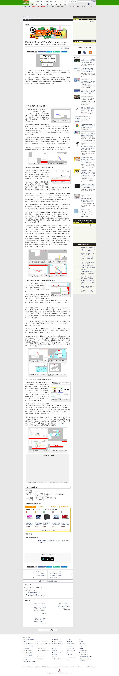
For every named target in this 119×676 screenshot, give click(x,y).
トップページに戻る (47, 630)
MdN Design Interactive (72, 657)
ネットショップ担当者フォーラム (44, 643)
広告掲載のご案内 (45, 666)
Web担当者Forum (27, 643)
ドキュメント (68, 6)
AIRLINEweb (69, 641)
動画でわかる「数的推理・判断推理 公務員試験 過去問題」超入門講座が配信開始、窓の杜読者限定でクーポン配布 (88, 137)
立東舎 (55, 648)
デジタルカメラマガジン (29, 657)
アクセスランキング (82, 17)
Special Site (80, 41)
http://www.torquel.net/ (30, 589)
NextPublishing (40, 658)
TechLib (68, 661)
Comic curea (82, 643)
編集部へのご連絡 (54, 666)
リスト (35, 51)
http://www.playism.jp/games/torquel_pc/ (34, 595)
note (57, 51)
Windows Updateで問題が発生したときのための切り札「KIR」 (88, 273)
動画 (78, 6)
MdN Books (69, 654)
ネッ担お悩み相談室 (28, 652)
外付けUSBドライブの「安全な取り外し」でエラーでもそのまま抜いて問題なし (88, 249)
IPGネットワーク (82, 652)
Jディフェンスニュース (72, 643)
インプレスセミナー (41, 648)
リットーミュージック (58, 641)
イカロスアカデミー (71, 650)
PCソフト (42, 506)
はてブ (50, 51)
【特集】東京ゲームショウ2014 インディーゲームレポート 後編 (40, 620)
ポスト (31, 51)
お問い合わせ (38, 666)
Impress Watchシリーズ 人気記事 (85, 220)
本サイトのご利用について (28, 666)
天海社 (81, 641)
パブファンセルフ (84, 650)
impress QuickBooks (84, 646)
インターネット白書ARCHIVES (30, 661)
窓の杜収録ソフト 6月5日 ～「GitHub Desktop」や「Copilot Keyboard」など (82, 120)
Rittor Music (55, 639)
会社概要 (72, 666)
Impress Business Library (42, 646)
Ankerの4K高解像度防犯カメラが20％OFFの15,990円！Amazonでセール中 (88, 148)
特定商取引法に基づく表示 (91, 666)
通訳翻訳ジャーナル (71, 646)
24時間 (82, 19)
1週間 (88, 19)
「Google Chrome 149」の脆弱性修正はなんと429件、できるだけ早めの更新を (88, 126)
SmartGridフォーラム (41, 641)
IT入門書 (53, 506)
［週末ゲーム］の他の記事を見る (48, 581)
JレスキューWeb (70, 648)
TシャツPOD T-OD (58, 646)
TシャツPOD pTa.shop (85, 654)
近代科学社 (54, 657)
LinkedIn (65, 51)
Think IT (25, 641)
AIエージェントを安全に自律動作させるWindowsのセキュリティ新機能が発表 (88, 92)
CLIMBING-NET (57, 654)
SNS (74, 6)
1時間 (76, 19)
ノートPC (30, 506)
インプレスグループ (80, 666)
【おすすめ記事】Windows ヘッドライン (86, 244)
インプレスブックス (41, 656)
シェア (42, 51)
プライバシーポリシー (64, 666)
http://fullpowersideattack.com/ (32, 592)
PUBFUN (81, 648)
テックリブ (68, 659)
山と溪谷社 (54, 650)
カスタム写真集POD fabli (85, 656)
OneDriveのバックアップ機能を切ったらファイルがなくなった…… (88, 282)
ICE (79, 639)
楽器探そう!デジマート (58, 643)
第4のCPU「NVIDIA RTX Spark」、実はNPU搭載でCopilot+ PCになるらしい (87, 200)
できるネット (27, 659)
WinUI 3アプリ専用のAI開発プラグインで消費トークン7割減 (88, 258)
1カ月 (93, 19)
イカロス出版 (68, 639)
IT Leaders (26, 648)
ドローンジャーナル (28, 650)
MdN (67, 652)
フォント (83, 6)
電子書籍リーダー (65, 506)
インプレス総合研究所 (28, 646)
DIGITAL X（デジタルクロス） (43, 650)
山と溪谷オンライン (58, 652)
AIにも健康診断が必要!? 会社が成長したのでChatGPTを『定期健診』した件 (88, 82)
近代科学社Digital (57, 658)
